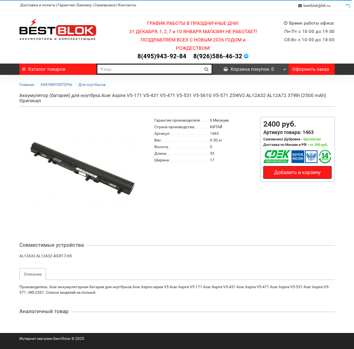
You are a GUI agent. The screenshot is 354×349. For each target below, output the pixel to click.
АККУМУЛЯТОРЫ (56, 84)
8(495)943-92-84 (161, 55)
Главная (26, 84)
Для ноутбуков (92, 84)
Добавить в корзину (297, 172)
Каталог (44, 68)
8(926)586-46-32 (217, 55)
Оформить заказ (310, 68)
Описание (32, 273)
